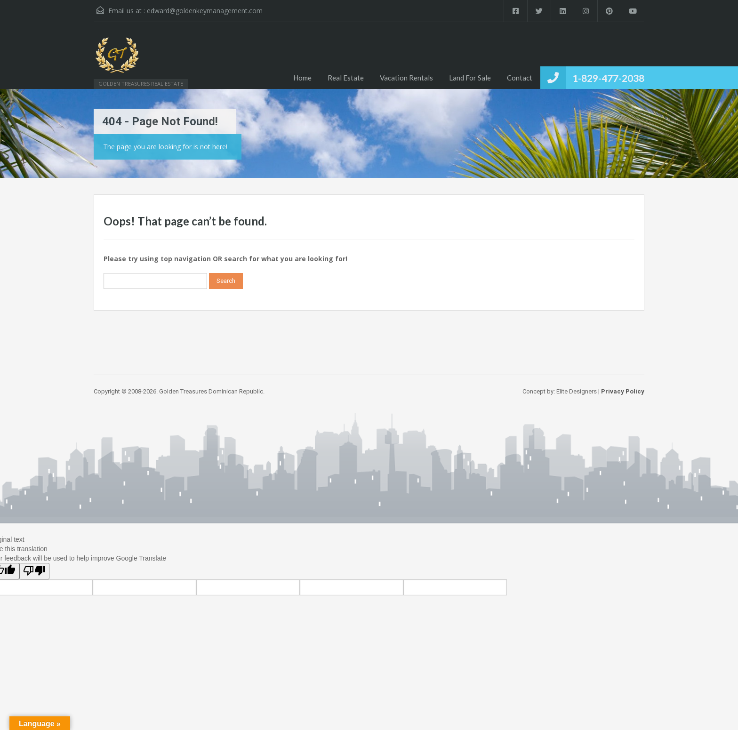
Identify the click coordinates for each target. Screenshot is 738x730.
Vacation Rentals (406, 77)
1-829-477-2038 (608, 78)
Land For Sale (470, 77)
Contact (519, 77)
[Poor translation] (34, 571)
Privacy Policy (622, 391)
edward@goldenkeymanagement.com (205, 10)
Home (302, 77)
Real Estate (346, 77)
